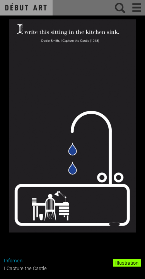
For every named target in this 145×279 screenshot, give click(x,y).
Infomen (13, 260)
